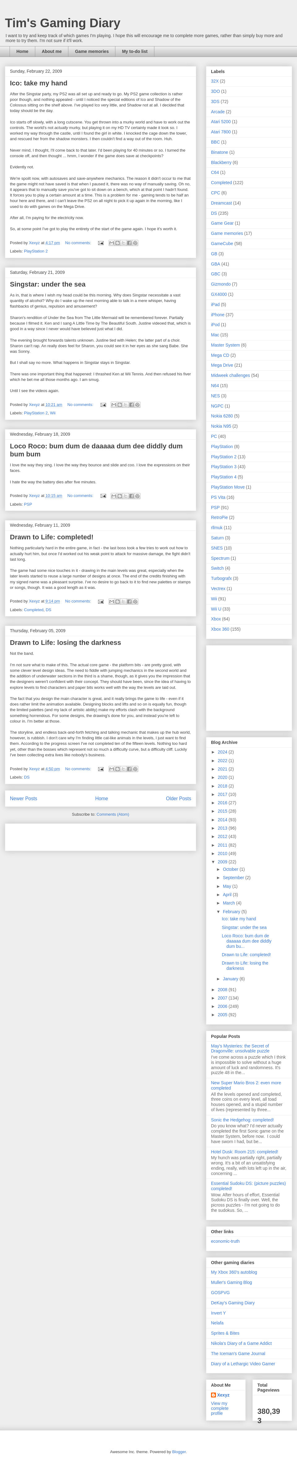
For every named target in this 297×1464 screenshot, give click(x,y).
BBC (215, 142)
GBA (215, 263)
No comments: (78, 242)
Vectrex (218, 588)
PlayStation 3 (224, 466)
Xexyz (223, 1395)
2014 (223, 819)
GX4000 (219, 294)
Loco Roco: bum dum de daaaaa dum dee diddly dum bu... (247, 941)
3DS (215, 101)
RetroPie (219, 517)
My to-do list (134, 51)
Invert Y (218, 1313)
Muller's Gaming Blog (231, 1282)
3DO (215, 91)
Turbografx (221, 578)
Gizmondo (221, 284)
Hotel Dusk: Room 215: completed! (244, 1151)
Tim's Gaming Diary (62, 23)
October (231, 869)
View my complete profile (220, 1408)
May (227, 886)
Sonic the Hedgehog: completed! (242, 1119)
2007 (223, 997)
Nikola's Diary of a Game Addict (241, 1343)
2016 (223, 802)
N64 (215, 385)
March (229, 902)
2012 (223, 836)
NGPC (217, 406)
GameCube (222, 243)
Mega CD (220, 355)
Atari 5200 (221, 121)
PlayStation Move (228, 487)
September (234, 877)
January (231, 978)
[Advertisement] (82, 835)
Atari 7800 (221, 131)
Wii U (216, 609)
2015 (223, 811)
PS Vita (218, 497)
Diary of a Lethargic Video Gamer (243, 1363)
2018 (223, 786)
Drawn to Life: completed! (51, 537)
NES (215, 395)
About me (52, 51)
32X (215, 81)
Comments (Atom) (113, 814)
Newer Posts (23, 798)
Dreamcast (221, 203)
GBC (215, 273)
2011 (223, 845)
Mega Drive (222, 365)
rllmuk (216, 527)
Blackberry (221, 162)
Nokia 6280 (222, 415)
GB (214, 253)
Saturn (217, 537)
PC (214, 436)
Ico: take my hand (38, 83)
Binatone (219, 152)
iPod (215, 324)
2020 (223, 777)
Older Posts (178, 798)
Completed (34, 609)
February (232, 911)
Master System (225, 345)
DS (48, 609)
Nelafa (217, 1322)
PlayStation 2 (36, 251)
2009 (223, 861)
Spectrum (220, 558)
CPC (215, 192)
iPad (215, 304)
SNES (217, 548)
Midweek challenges (230, 375)
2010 (223, 853)
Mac (215, 334)
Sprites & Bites (225, 1333)
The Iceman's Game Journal (238, 1353)
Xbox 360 (220, 629)
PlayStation (222, 446)
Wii (52, 413)
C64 (215, 172)
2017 (223, 794)
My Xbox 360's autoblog (234, 1272)
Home (22, 51)
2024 (223, 751)
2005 (223, 1014)
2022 (223, 760)
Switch (217, 568)
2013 (223, 828)
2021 (223, 769)
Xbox (216, 618)
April (228, 894)
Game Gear (222, 223)
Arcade (218, 111)
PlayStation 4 (224, 476)
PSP (28, 504)
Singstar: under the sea (48, 284)
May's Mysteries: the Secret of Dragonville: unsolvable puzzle (240, 1048)
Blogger (179, 1451)
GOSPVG (220, 1292)
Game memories (92, 51)
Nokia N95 (221, 426)
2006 (223, 1006)
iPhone (218, 314)
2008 (223, 989)
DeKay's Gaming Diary (233, 1302)
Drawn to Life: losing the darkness (65, 642)
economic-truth (225, 1241)
